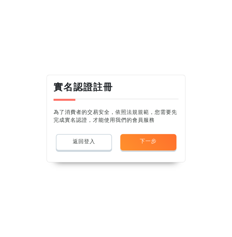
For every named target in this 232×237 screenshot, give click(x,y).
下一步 (148, 141)
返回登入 (84, 141)
